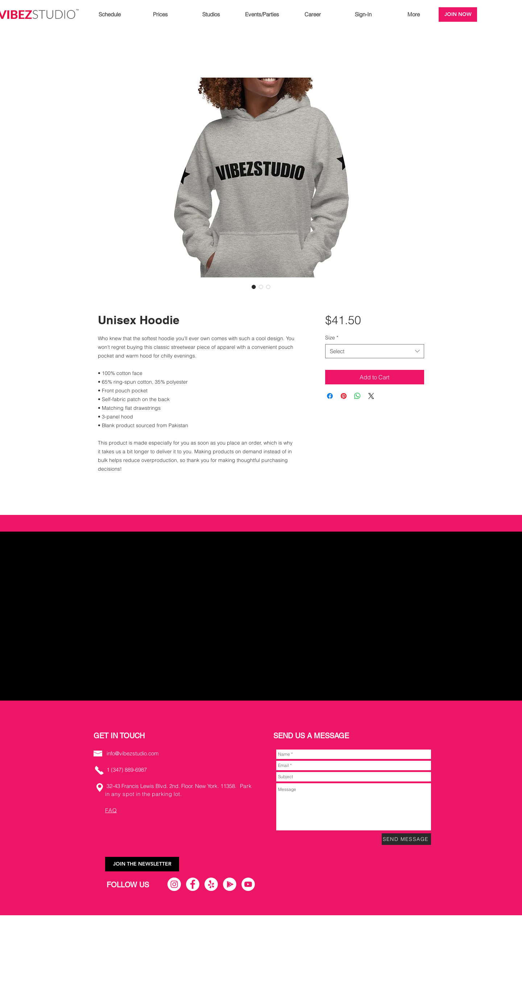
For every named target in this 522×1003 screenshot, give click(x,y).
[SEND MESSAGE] (406, 839)
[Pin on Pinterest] (343, 396)
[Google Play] (229, 884)
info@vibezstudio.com (133, 753)
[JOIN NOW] (458, 14)
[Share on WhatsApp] (357, 396)
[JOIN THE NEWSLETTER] (142, 864)
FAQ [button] (111, 810)
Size (331, 337)
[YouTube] (248, 884)
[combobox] (374, 351)
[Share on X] (371, 396)
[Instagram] (174, 884)
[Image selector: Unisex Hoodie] (253, 286)
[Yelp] (211, 884)
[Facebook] (192, 884)
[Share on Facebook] (330, 396)
